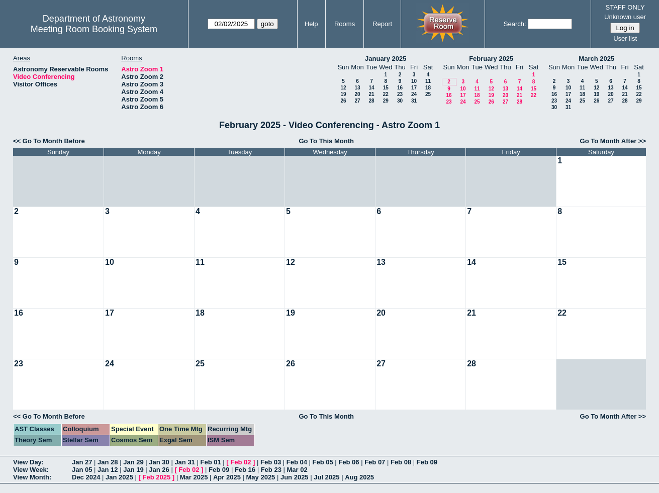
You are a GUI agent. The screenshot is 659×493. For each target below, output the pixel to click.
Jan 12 (108, 469)
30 (400, 101)
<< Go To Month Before (49, 141)
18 (428, 87)
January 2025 (385, 58)
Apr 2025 (227, 477)
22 (386, 94)
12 (343, 87)
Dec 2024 (86, 477)
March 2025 (596, 58)
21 (371, 94)
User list (625, 38)
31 (414, 101)
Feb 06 (348, 462)
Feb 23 (271, 469)
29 (386, 101)
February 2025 (491, 58)
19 (343, 94)
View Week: (31, 469)
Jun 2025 (294, 477)
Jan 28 (108, 462)
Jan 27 (82, 462)
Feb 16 (245, 469)
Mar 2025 (194, 477)
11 (428, 81)
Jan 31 (184, 462)
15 (386, 87)
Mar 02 (297, 469)
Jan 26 (159, 469)
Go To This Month (326, 141)
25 (428, 94)
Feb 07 (374, 462)
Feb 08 (401, 462)
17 (414, 87)
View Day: (28, 462)
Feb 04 (297, 462)
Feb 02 (240, 462)
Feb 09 (427, 462)
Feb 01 (210, 462)
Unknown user (625, 17)
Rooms (344, 24)
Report (382, 24)
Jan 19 (133, 469)
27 (357, 101)
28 (371, 101)
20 (357, 94)
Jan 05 (82, 469)
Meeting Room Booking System (94, 29)
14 (371, 87)
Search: (515, 24)
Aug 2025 (359, 477)
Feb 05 (323, 462)
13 (357, 87)
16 (400, 87)
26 (343, 101)
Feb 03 (270, 462)
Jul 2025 (326, 477)
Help (311, 24)
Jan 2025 (119, 477)
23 (400, 94)
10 (414, 81)
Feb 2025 (157, 477)
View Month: (32, 477)
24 (414, 94)
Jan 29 (133, 462)
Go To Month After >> (613, 141)
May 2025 (260, 477)
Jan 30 (159, 462)
